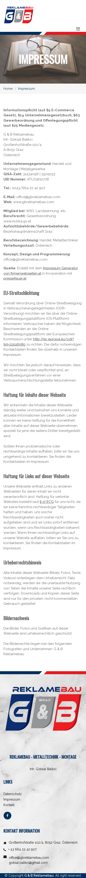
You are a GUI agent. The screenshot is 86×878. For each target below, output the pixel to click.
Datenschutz (12, 794)
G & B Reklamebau (39, 875)
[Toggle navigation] (78, 29)
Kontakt (8, 805)
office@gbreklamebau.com (29, 857)
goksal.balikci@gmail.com (28, 862)
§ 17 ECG (47, 502)
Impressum (11, 799)
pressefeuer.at (14, 278)
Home (8, 88)
